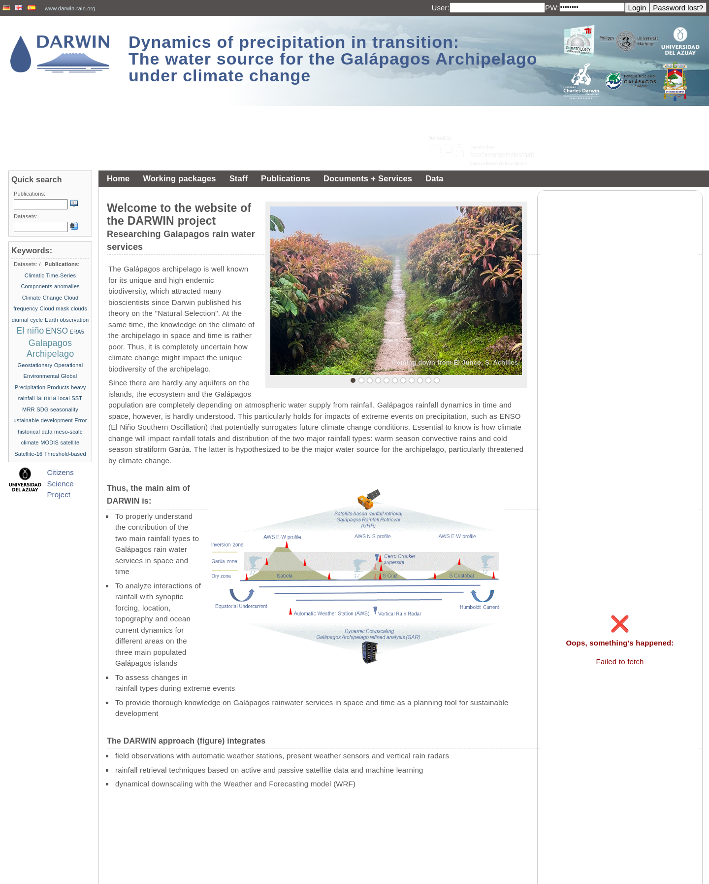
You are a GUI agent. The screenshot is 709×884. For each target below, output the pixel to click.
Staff (238, 178)
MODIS (49, 442)
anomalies (67, 286)
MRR (28, 409)
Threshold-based (65, 454)
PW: (552, 7)
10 (428, 380)
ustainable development (43, 420)
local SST (70, 398)
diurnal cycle (27, 320)
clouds (79, 308)
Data (434, 178)
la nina (46, 398)
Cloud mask (54, 308)
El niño (30, 331)
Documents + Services (367, 178)
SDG (42, 409)
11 (436, 380)
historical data (35, 432)
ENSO (57, 331)
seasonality (64, 409)
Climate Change (42, 298)
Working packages (179, 178)
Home (118, 178)
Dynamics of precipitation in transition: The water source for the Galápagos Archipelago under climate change (333, 59)
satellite (70, 442)
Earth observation (67, 320)
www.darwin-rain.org (70, 8)
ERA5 (77, 332)
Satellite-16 (28, 454)
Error (80, 420)
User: (440, 7)
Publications (285, 178)
